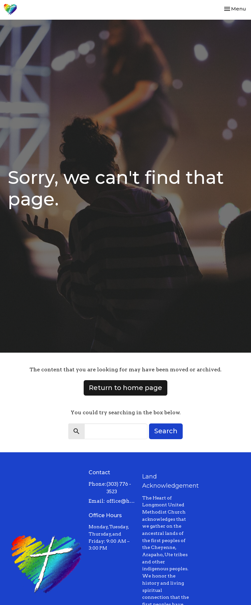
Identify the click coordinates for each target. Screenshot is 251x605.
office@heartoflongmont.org (121, 501)
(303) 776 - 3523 (119, 488)
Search (165, 431)
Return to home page (125, 388)
